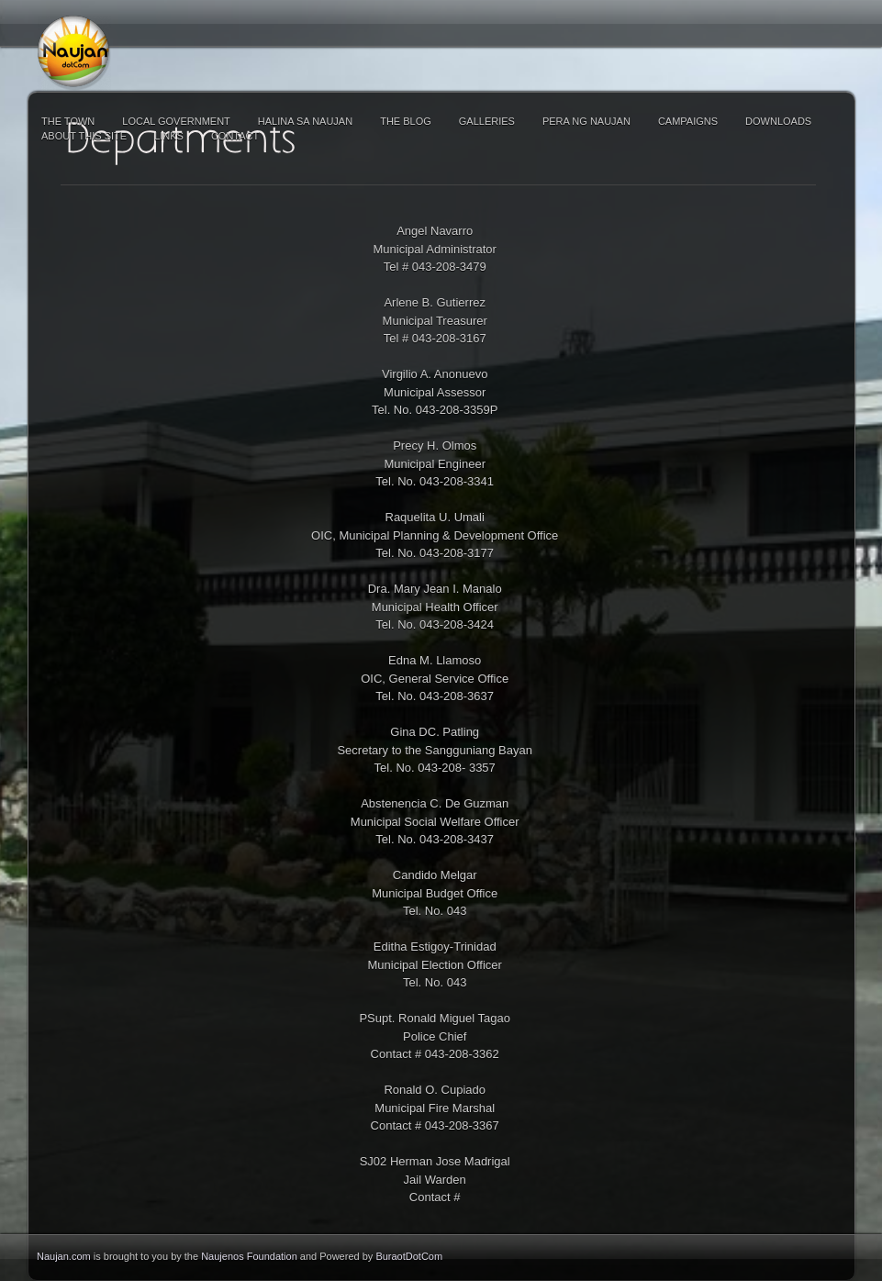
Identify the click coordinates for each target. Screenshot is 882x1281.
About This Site (84, 135)
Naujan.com (64, 1256)
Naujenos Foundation (249, 1256)
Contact (235, 135)
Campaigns (688, 121)
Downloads (778, 121)
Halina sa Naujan (305, 121)
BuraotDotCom (408, 1256)
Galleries (487, 121)
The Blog (405, 121)
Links (169, 135)
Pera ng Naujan (586, 121)
